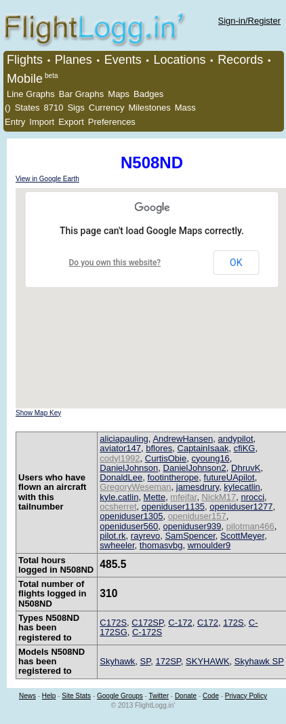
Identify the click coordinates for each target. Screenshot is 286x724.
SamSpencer (190, 536)
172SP (167, 661)
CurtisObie (165, 458)
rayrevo (145, 536)
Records (240, 59)
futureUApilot (229, 477)
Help (49, 696)
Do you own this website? (115, 262)
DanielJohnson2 (194, 468)
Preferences (112, 122)
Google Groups (120, 696)
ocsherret (118, 506)
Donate (186, 696)
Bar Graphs (81, 94)
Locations (179, 59)
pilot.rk (112, 536)
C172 (207, 622)
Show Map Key (38, 413)
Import (41, 122)
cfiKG (245, 448)
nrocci (252, 497)
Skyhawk (117, 661)
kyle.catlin (119, 497)
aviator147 (120, 448)
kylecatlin (242, 487)
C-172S (147, 632)
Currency (107, 107)
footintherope (173, 477)
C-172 (180, 622)
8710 (54, 107)
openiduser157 (197, 516)
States (27, 107)
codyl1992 (120, 458)
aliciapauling (124, 439)
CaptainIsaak (203, 448)
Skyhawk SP (259, 661)
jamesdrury (197, 487)
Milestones (150, 107)
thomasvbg (161, 545)
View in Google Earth (47, 179)
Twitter (159, 696)
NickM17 (219, 497)
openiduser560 (129, 526)
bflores (159, 448)
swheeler (117, 545)
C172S (113, 622)
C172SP (147, 622)
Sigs (75, 107)
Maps (118, 94)
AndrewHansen (182, 439)
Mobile (25, 78)
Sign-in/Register (249, 21)
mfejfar (183, 497)
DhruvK (245, 468)
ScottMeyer (242, 536)
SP (145, 661)
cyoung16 (210, 458)
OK (236, 262)
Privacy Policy (246, 696)
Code (211, 696)
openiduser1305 (131, 516)
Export (71, 122)
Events (123, 59)
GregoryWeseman (135, 487)
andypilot (235, 439)
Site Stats (76, 696)
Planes (73, 59)
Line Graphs (31, 94)
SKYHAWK (208, 661)
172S (233, 622)
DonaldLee (121, 477)
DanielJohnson (129, 468)
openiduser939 (192, 526)
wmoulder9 (209, 545)
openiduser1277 (240, 506)
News (27, 696)
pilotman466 (250, 526)
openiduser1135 (173, 506)
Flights (25, 59)
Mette (155, 497)
